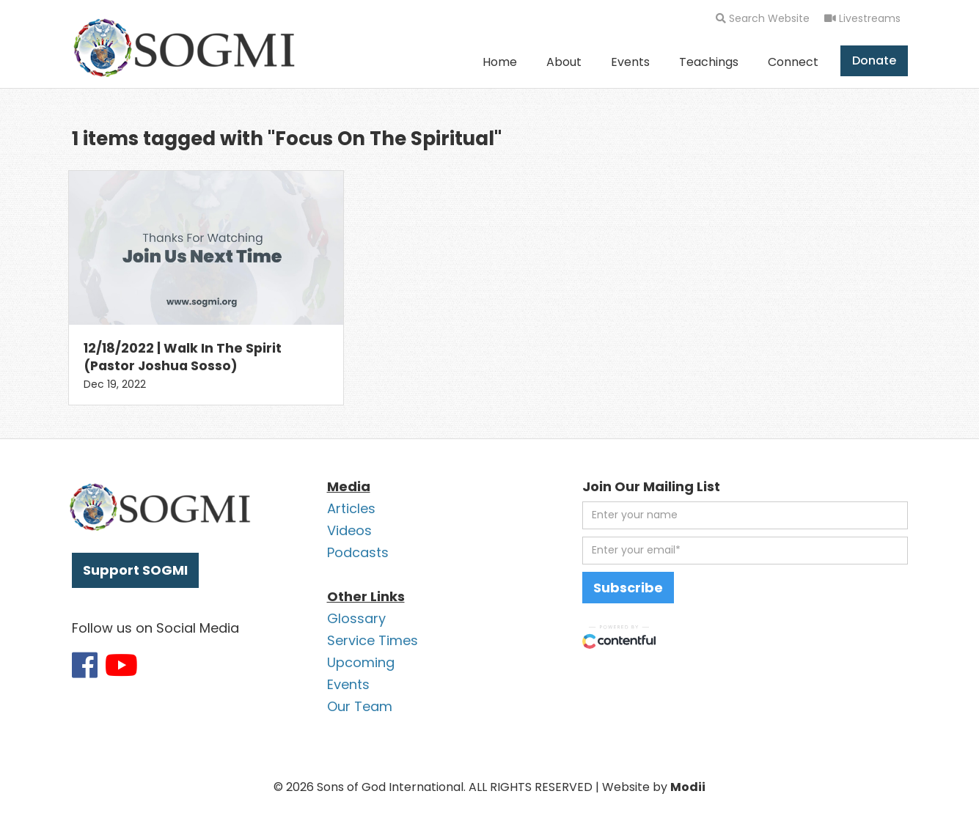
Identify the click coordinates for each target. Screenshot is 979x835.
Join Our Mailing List (651, 486)
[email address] (745, 550)
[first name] (745, 515)
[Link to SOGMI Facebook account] (85, 665)
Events (630, 62)
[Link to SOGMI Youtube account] (121, 665)
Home (500, 62)
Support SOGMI (135, 570)
